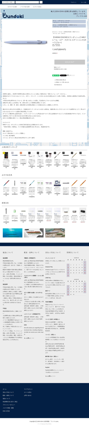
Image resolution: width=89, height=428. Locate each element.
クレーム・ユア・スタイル (61, 26)
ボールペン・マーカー (64, 20)
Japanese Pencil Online (46, 423)
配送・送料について (8, 395)
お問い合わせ (27, 395)
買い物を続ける (57, 84)
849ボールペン (73, 25)
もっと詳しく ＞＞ (29, 338)
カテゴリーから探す (11, 6)
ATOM (8, 411)
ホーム (54, 20)
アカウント (72, 2)
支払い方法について (8, 392)
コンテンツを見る (36, 6)
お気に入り (71, 75)
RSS (4, 411)
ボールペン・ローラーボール (61, 22)
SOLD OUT (69, 62)
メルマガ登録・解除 (8, 408)
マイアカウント (28, 389)
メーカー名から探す (24, 6)
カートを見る (27, 392)
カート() (82, 2)
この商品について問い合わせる (60, 82)
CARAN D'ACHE (63, 25)
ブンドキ (39, 423)
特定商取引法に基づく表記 (60, 69)
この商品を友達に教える (59, 79)
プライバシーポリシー (9, 404)
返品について (57, 67)
